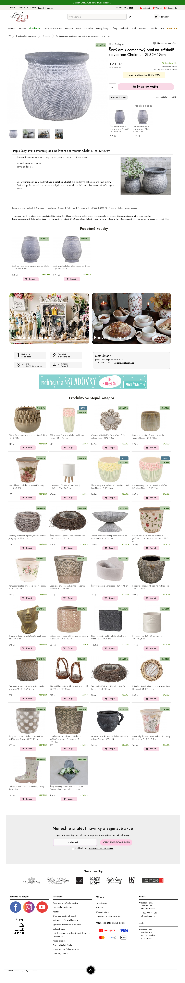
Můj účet (146, 8)
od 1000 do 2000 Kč (99, 208)
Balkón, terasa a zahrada (127, 208)
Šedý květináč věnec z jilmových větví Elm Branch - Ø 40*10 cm (108, 688)
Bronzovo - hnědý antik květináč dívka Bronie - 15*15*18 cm (28, 637)
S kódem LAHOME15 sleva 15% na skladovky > (93, 2)
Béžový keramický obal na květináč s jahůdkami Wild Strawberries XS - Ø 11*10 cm (150, 538)
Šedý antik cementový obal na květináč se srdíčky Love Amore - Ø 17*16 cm (26, 738)
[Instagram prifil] (29, 907)
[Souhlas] (73, 849)
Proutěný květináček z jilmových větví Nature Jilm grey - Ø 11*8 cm (27, 537)
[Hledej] (129, 17)
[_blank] (42, 907)
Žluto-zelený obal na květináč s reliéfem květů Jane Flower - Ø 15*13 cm (110, 487)
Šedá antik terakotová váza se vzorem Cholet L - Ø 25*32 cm (142, 129)
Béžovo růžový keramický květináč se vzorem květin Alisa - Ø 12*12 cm (69, 637)
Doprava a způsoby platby (65, 903)
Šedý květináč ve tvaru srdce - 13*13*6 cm (109, 586)
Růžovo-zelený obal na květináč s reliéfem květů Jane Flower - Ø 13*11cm (149, 487)
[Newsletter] (75, 842)
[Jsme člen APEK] (19, 926)
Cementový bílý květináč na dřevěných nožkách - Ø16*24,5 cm (66, 487)
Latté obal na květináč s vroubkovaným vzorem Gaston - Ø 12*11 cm (148, 437)
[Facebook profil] (15, 907)
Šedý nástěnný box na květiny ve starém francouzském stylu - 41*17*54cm (66, 788)
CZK (125, 7)
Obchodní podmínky (62, 907)
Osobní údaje (102, 911)
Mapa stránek (59, 940)
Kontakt (56, 911)
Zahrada (30, 208)
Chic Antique (116, 44)
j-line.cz (56, 953)
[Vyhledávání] (97, 17)
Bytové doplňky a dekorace (46, 208)
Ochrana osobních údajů (64, 916)
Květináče (112, 208)
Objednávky (101, 903)
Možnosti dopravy (118, 97)
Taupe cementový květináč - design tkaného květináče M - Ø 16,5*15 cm (27, 688)
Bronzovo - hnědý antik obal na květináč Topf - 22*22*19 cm (151, 587)
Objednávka (172, 8)
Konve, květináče (18, 208)
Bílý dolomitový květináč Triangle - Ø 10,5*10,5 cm (147, 637)
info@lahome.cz (46, 8)
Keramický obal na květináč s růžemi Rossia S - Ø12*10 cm (27, 587)
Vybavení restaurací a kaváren (67, 924)
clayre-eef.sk (73, 949)
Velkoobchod (59, 928)
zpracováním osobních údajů (100, 848)
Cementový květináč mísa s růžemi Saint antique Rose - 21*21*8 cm (108, 437)
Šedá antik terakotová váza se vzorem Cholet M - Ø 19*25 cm (119, 129)
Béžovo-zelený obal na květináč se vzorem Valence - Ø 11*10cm (67, 587)
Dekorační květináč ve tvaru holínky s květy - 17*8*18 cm (27, 788)
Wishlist (159, 8)
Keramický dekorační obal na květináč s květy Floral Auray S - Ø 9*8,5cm (151, 738)
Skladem (61, 208)
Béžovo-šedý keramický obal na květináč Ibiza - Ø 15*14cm (28, 437)
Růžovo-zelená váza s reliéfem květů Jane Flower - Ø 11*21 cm (67, 437)
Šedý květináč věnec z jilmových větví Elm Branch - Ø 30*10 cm (67, 537)
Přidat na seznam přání (166, 43)
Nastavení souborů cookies (109, 916)
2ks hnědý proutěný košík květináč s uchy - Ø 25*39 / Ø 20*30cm (69, 688)
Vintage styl (71, 208)
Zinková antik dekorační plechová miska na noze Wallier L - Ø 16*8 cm (109, 537)
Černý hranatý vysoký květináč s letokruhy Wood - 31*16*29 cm (108, 637)
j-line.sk (65, 953)
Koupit (32, 279)
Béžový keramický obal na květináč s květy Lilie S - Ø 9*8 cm (26, 487)
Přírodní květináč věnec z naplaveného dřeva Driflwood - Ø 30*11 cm (151, 688)
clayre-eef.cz (59, 949)
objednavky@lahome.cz (124, 362)
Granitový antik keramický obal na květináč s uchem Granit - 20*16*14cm (109, 738)
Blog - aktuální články (62, 945)
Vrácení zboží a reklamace (65, 920)
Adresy (99, 907)
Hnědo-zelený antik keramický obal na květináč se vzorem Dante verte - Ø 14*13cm (66, 739)
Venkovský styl (83, 208)
